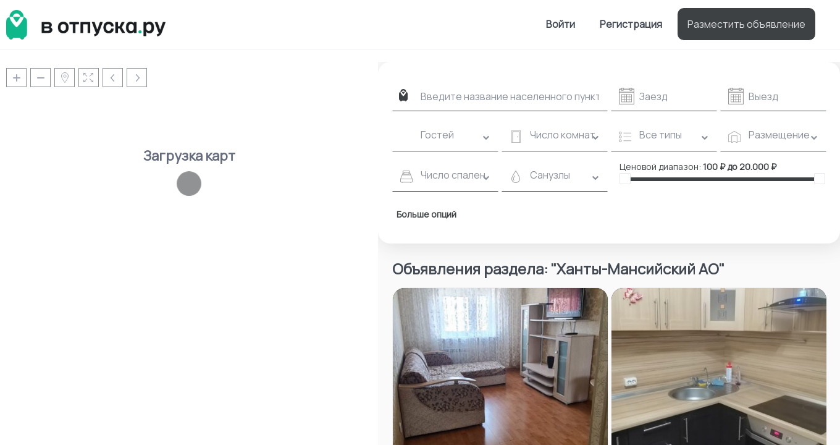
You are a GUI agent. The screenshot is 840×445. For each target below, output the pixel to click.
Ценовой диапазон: (660, 166)
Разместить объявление (746, 24)
